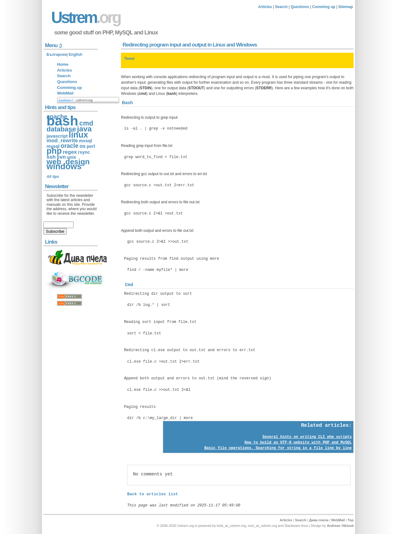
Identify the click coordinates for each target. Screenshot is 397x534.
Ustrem (85, 17)
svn (61, 157)
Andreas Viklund (340, 525)
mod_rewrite (62, 140)
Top (351, 520)
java (84, 129)
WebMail (65, 93)
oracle (69, 145)
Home (62, 64)
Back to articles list (152, 494)
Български (57, 54)
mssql (85, 140)
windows (64, 166)
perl (91, 146)
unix (71, 157)
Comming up (323, 7)
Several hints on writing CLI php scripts (307, 437)
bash (62, 120)
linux (78, 134)
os (82, 146)
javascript (57, 136)
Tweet (129, 58)
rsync (84, 152)
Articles (265, 7)
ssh (51, 157)
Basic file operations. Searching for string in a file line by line (278, 448)
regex (70, 152)
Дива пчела (318, 520)
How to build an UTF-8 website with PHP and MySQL (298, 442)
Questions (300, 7)
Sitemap (345, 7)
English (75, 54)
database (61, 129)
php (54, 151)
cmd (86, 123)
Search (281, 7)
